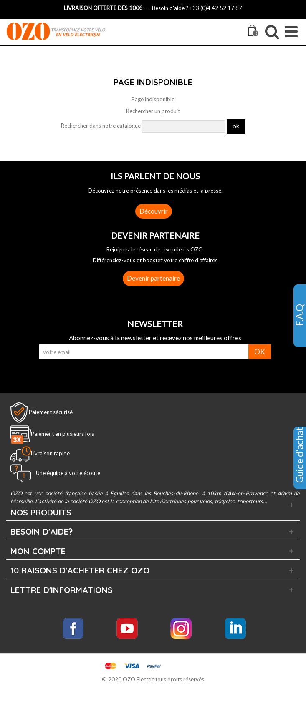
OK (259, 351)
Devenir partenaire (153, 278)
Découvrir (153, 211)
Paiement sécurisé (51, 411)
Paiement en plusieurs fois (62, 433)
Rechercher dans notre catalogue (101, 125)
